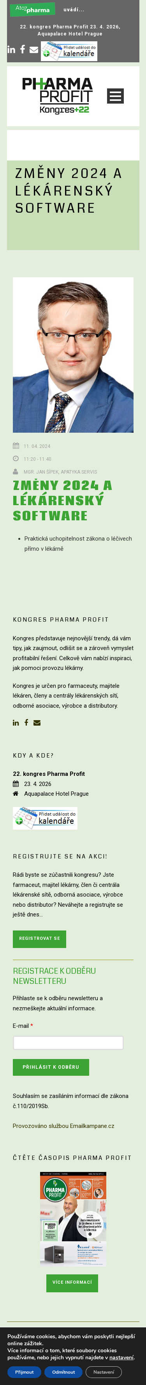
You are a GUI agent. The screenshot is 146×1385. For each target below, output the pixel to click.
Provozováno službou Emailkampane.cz (63, 1125)
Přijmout (24, 1372)
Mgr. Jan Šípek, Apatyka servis (60, 472)
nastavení (121, 1357)
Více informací (72, 1282)
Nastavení (103, 1372)
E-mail (23, 1025)
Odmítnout (63, 1372)
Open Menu (115, 96)
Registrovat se (39, 938)
